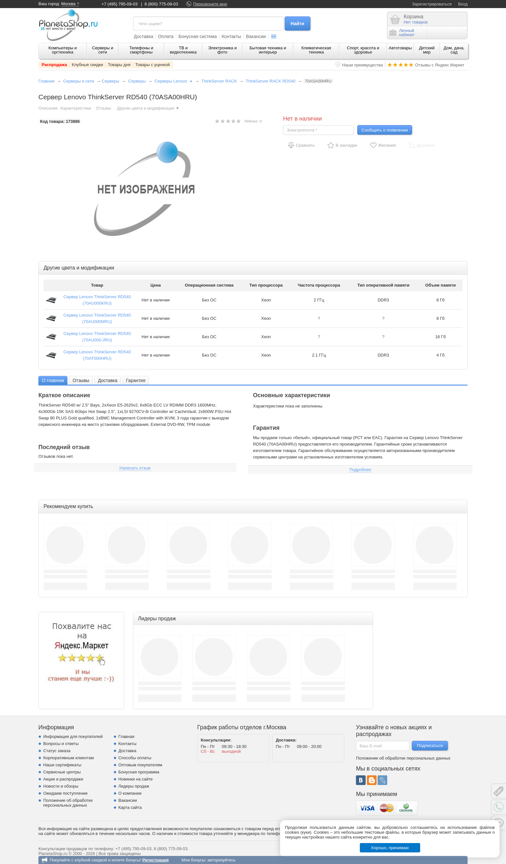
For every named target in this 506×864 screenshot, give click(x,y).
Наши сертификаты (62, 764)
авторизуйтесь (221, 860)
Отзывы (104, 108)
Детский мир (427, 49)
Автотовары (400, 47)
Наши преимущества (362, 65)
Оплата (166, 36)
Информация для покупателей (73, 736)
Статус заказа (56, 750)
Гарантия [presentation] (136, 380)
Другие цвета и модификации (148, 108)
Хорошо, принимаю (390, 847)
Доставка (143, 36)
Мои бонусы (193, 860)
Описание (48, 108)
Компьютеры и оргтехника (62, 49)
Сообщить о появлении (384, 130)
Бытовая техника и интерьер (267, 49)
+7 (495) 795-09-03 (120, 4)
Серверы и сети (102, 49)
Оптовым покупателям (140, 764)
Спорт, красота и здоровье (363, 49)
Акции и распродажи (63, 779)
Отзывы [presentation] (81, 380)
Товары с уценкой (152, 64)
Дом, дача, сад (454, 49)
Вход (463, 4)
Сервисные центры (62, 772)
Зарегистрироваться (432, 4)
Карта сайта (130, 807)
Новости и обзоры (60, 786)
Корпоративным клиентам (68, 757)
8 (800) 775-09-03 (161, 4)
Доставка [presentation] (107, 380)
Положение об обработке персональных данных (68, 803)
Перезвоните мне (210, 4)
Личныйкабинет (402, 32)
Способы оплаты (134, 757)
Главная (46, 81)
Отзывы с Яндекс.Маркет (439, 65)
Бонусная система (197, 36)
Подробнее (360, 469)
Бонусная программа (138, 772)
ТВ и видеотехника (183, 49)
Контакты (231, 36)
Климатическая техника (316, 49)
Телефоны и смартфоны (141, 49)
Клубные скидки (87, 64)
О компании (130, 793)
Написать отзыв (134, 468)
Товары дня (119, 64)
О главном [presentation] (53, 380)
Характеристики (75, 108)
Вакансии (256, 36)
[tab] (52, 380)
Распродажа (54, 64)
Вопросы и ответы (60, 743)
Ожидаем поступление (65, 793)
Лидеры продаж (133, 786)
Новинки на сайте (135, 779)
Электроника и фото (222, 49)
